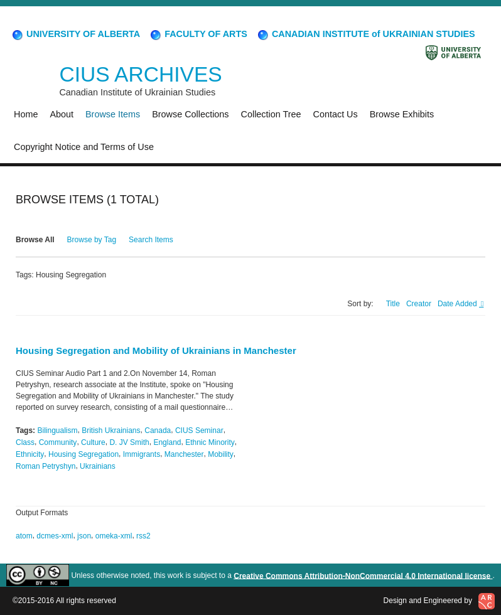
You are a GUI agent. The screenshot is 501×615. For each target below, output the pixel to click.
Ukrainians (98, 466)
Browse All (35, 239)
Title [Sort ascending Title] (393, 303)
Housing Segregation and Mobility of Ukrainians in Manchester (156, 350)
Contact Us (335, 114)
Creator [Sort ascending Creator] (418, 303)
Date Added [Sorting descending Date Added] (458, 303)
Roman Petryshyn (45, 466)
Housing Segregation (83, 454)
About (61, 114)
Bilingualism (57, 430)
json (84, 535)
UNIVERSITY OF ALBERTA (75, 34)
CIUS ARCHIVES (140, 74)
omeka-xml (113, 535)
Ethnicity (30, 454)
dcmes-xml (54, 535)
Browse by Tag (92, 239)
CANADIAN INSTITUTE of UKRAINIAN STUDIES (365, 34)
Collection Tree (271, 114)
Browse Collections (190, 114)
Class (25, 442)
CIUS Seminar (199, 430)
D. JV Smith (129, 442)
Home (26, 114)
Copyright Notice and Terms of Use (84, 147)
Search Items (151, 239)
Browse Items (112, 114)
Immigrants (141, 454)
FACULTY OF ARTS (198, 34)
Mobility (221, 454)
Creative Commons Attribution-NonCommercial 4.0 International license (363, 575)
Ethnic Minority (210, 442)
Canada (157, 430)
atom (24, 535)
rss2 (143, 535)
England (167, 442)
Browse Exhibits (402, 114)
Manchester (184, 454)
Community (58, 442)
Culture (93, 442)
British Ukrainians (111, 430)
